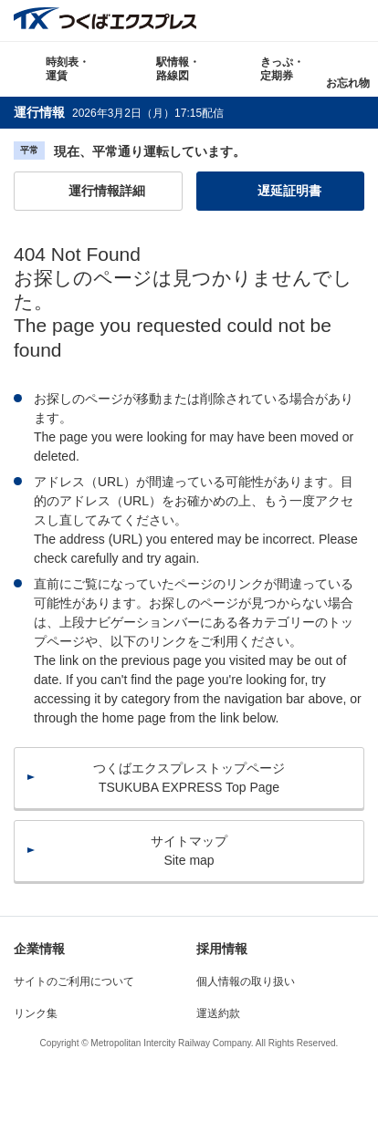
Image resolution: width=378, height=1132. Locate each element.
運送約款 (218, 1013)
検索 (357, 20)
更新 (236, 112)
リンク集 (36, 1013)
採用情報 (221, 948)
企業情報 (39, 948)
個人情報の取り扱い (245, 981)
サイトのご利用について (74, 981)
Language (316, 20)
